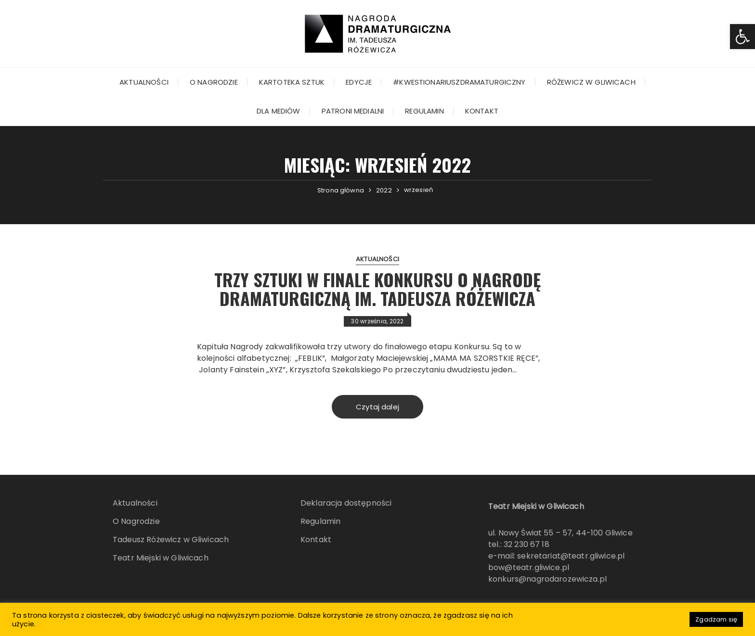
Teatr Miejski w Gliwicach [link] (160, 557)
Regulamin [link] (424, 111)
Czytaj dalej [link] (377, 407)
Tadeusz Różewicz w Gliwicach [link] (171, 539)
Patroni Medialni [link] (353, 111)
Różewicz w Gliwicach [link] (591, 82)
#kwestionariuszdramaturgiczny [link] (459, 82)
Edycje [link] (359, 82)
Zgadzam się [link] (716, 619)
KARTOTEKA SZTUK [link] (292, 82)
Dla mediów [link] (278, 111)
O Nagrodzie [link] (214, 82)
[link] (742, 36)
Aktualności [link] (144, 82)
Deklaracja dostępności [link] (345, 503)
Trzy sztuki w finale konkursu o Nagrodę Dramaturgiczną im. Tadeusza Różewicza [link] (377, 289)
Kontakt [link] (481, 111)
